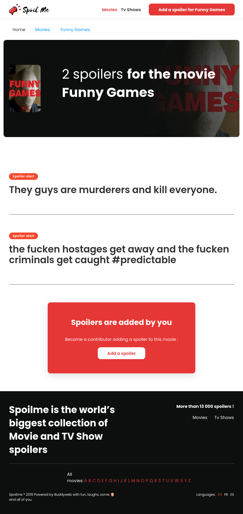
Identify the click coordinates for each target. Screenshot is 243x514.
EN (220, 494)
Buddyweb (63, 494)
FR (226, 494)
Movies (109, 10)
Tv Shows (131, 10)
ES (232, 494)
